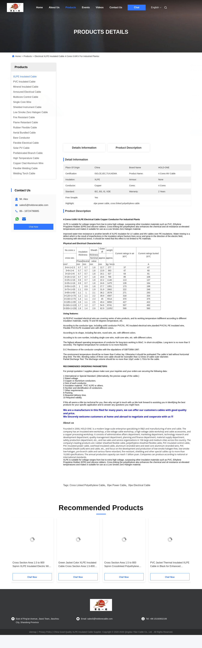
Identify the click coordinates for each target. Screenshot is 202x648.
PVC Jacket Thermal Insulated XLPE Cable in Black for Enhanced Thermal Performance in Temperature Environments (169, 564)
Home (39, 7)
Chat (136, 7)
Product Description (128, 147)
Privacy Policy (45, 632)
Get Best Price (144, 132)
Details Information (84, 147)
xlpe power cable (116, 485)
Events (86, 7)
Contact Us (116, 7)
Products (71, 7)
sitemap (32, 632)
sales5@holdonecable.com (33, 205)
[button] (18, 546)
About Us (54, 7)
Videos (99, 7)
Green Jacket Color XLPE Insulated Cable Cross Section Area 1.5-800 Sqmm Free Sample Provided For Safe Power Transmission (77, 564)
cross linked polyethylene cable (87, 485)
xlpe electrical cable (139, 485)
